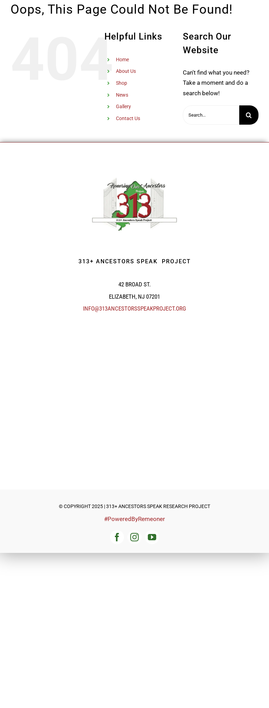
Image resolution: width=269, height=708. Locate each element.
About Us (126, 71)
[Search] (248, 115)
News (122, 95)
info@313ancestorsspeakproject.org (134, 308)
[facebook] (117, 537)
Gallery (123, 106)
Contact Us (128, 118)
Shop (121, 83)
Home (122, 59)
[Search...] (211, 115)
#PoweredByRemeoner (134, 518)
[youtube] (152, 537)
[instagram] (134, 537)
